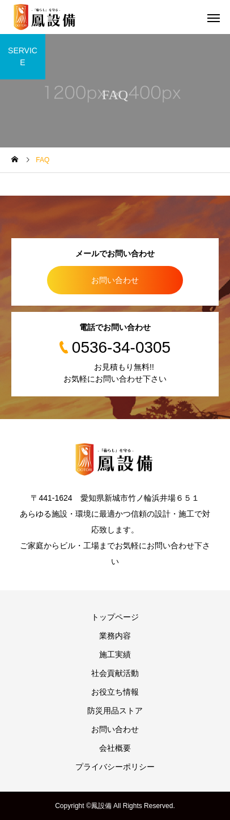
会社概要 (115, 748)
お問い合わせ (115, 280)
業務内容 (115, 635)
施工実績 (115, 654)
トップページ (115, 617)
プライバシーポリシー (115, 766)
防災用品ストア (115, 710)
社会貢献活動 (115, 673)
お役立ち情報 (115, 691)
